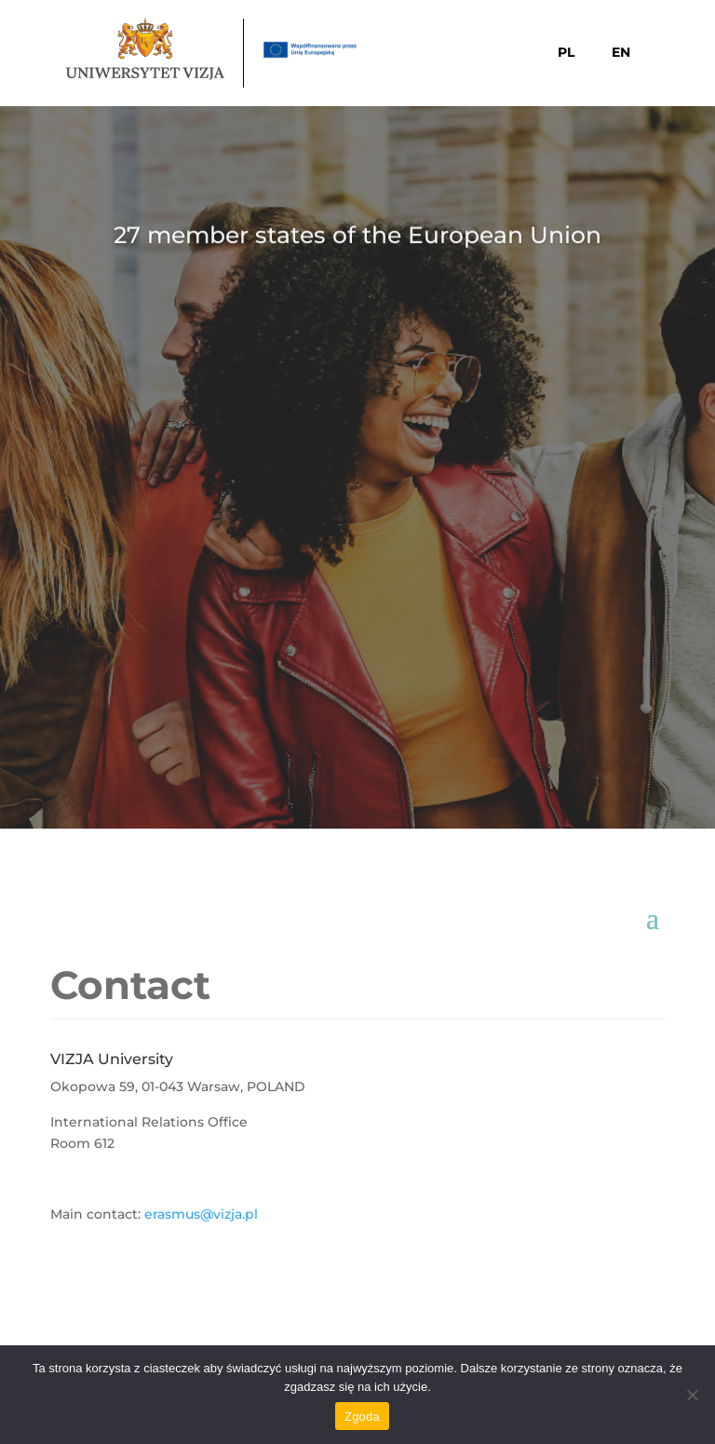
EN (621, 52)
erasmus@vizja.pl (201, 1214)
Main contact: (97, 1214)
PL (566, 52)
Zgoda (362, 1417)
